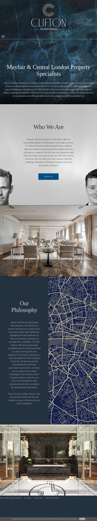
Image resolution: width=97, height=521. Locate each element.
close (82, 519)
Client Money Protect (52, 498)
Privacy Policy (38, 498)
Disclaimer (27, 498)
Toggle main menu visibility (3, 36)
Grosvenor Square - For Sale (19, 209)
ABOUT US (48, 176)
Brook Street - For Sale (15, 429)
